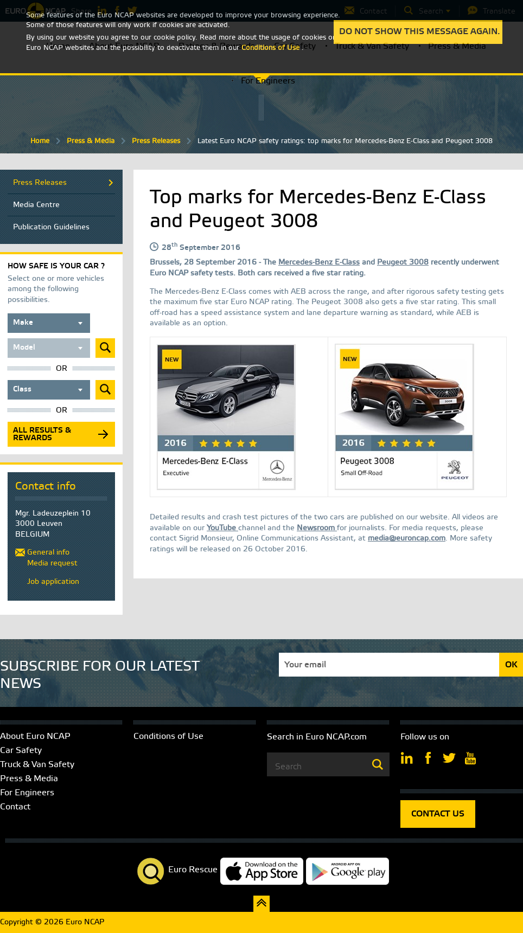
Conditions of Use (168, 736)
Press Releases (156, 141)
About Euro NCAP (35, 736)
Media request (52, 563)
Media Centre (36, 205)
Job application (53, 582)
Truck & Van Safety (37, 765)
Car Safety (21, 750)
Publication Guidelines (51, 227)
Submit (105, 348)
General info (48, 552)
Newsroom (317, 528)
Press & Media (90, 141)
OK (511, 665)
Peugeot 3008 (403, 262)
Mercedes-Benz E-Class (319, 262)
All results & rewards (42, 434)
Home (39, 141)
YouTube (222, 528)
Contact (15, 807)
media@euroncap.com (406, 538)
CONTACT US (437, 814)
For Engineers (268, 81)
